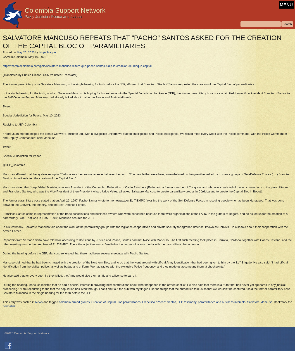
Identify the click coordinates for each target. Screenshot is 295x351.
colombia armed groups (74, 302)
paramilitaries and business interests (221, 302)
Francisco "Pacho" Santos (159, 302)
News (39, 302)
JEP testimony (187, 302)
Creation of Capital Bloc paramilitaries (115, 302)
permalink (9, 306)
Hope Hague (47, 52)
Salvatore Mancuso (259, 302)
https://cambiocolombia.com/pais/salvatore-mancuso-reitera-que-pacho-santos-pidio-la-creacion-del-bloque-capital (77, 66)
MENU (286, 4)
